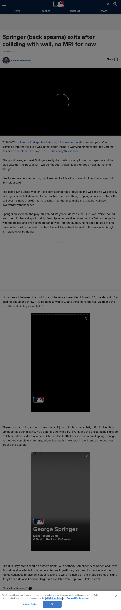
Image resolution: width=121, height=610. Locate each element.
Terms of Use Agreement (78, 598)
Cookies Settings (30, 604)
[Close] (116, 595)
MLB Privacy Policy (54, 598)
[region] (60, 600)
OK (52, 604)
